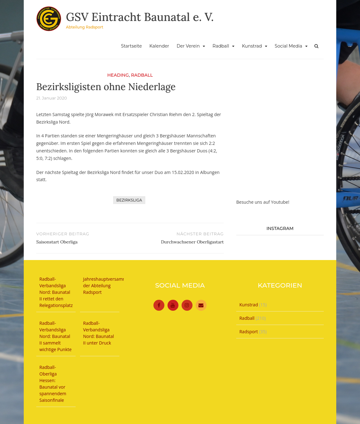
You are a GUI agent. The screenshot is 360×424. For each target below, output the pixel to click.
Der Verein (188, 46)
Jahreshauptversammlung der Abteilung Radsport (109, 285)
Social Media (288, 46)
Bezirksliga (129, 200)
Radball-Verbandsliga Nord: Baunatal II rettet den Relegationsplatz (56, 292)
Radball (220, 46)
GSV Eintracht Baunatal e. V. (140, 17)
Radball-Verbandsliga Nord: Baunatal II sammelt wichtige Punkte (55, 336)
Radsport (248, 332)
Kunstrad (252, 46)
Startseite (131, 46)
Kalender (159, 46)
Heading (118, 75)
